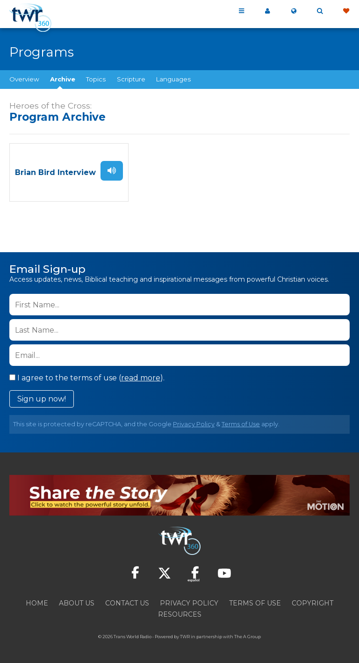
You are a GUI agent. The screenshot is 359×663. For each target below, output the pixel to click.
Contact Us (127, 601)
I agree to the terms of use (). (87, 376)
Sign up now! (41, 397)
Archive (62, 79)
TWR (185, 634)
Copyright (312, 601)
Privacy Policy (194, 422)
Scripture (131, 79)
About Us (76, 601)
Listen (111, 170)
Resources (179, 612)
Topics (96, 79)
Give (346, 11)
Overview (24, 79)
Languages (173, 79)
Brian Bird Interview (55, 171)
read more (140, 376)
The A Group (247, 634)
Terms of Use (241, 422)
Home (37, 601)
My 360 (267, 11)
